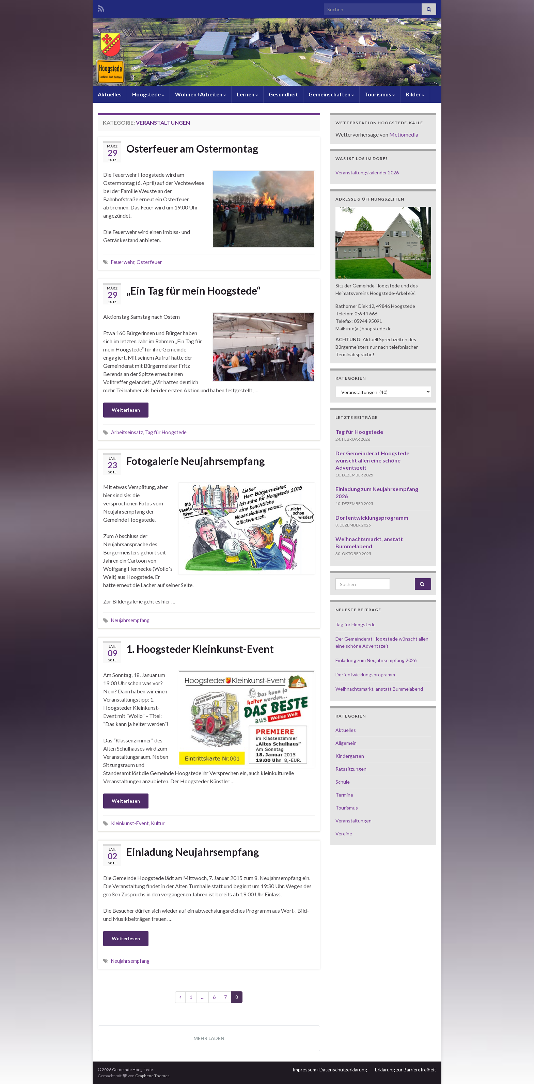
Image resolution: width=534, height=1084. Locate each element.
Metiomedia (403, 134)
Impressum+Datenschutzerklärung (330, 1069)
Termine (344, 795)
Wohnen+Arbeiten (200, 94)
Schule (342, 782)
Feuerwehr (123, 262)
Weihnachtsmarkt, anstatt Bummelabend (379, 689)
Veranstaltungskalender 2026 (367, 172)
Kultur (158, 823)
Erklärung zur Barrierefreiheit (405, 1069)
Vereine (343, 833)
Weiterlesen (126, 410)
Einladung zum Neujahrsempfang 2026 (376, 660)
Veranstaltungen (353, 820)
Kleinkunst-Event (130, 823)
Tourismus (380, 94)
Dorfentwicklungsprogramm (371, 517)
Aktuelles (110, 94)
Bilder (415, 94)
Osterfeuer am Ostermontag (192, 148)
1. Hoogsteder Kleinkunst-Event (200, 649)
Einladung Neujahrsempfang (192, 852)
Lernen (247, 94)
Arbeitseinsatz (127, 432)
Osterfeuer (149, 262)
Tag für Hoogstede (166, 432)
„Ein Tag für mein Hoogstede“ (193, 290)
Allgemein (346, 743)
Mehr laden (208, 1038)
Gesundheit (283, 94)
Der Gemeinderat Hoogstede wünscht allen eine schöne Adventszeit (372, 460)
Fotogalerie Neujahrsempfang (195, 461)
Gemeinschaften (331, 94)
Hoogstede (148, 94)
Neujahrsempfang (130, 620)
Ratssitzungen (350, 769)
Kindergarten (349, 756)
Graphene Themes (152, 1075)
